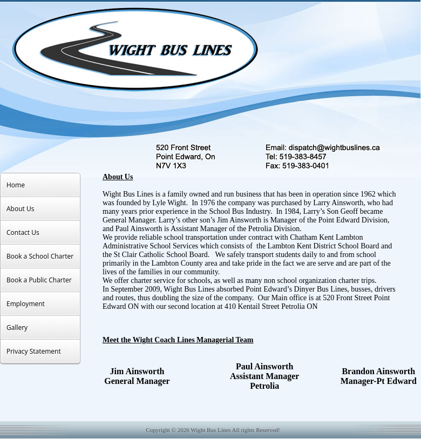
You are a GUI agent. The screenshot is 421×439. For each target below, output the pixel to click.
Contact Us (22, 232)
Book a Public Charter (39, 280)
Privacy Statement (33, 351)
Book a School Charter (39, 256)
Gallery (17, 327)
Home (15, 185)
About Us (20, 208)
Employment (25, 303)
